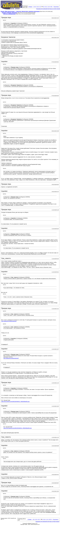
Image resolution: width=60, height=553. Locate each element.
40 (45, 6)
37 (40, 6)
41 (46, 6)
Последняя (56, 6)
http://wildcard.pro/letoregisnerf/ (9, 321)
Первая (30, 6)
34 (35, 6)
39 (43, 6)
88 (51, 6)
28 (34, 6)
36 (38, 6)
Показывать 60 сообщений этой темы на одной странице (48, 8)
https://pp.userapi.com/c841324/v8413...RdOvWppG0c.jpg (15, 401)
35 (37, 6)
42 (48, 6)
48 (49, 6)
